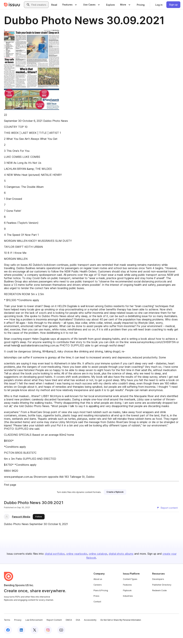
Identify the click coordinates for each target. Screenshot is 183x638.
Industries (128, 596)
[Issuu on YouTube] (61, 630)
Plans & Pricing (100, 590)
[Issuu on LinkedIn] (21, 630)
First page (10, 484)
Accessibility (90, 620)
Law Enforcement (34, 620)
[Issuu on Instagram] (48, 630)
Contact (97, 601)
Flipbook (127, 590)
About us (97, 579)
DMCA (69, 620)
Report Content (54, 620)
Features (127, 585)
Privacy (17, 620)
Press (96, 596)
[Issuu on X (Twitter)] (35, 630)
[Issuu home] (12, 4)
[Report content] (167, 508)
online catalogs (98, 553)
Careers (97, 585)
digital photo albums (121, 553)
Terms (7, 620)
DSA (78, 620)
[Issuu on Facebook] (8, 630)
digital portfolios (55, 553)
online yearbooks (76, 553)
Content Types (130, 579)
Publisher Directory (161, 585)
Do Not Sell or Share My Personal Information (120, 620)
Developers (158, 579)
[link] (54, 4)
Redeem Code (159, 590)
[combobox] (39, 4)
